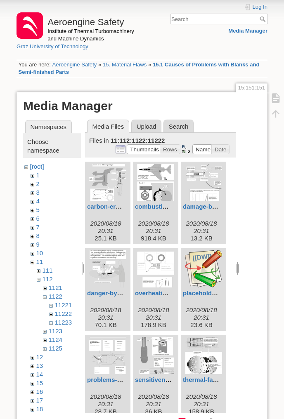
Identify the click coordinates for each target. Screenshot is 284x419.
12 (39, 356)
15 (39, 382)
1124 (55, 339)
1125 (55, 348)
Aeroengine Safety (74, 64)
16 (39, 391)
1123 (55, 330)
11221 (63, 304)
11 (39, 261)
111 (48, 270)
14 (39, 374)
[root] (37, 166)
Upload (146, 126)
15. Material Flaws (125, 64)
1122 (55, 296)
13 (39, 365)
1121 (55, 287)
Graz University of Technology (52, 46)
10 (39, 253)
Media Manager (247, 31)
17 (39, 400)
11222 (63, 313)
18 (39, 408)
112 (48, 278)
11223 (63, 322)
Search (263, 19)
